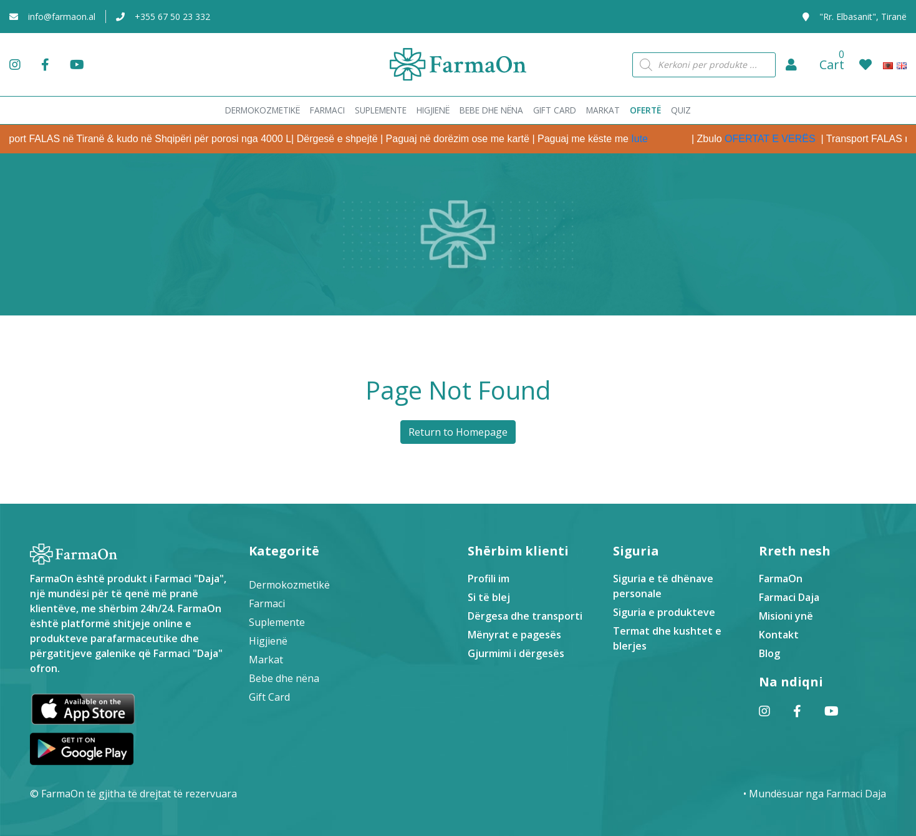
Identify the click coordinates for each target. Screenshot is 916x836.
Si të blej (489, 597)
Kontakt (779, 634)
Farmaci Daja (789, 597)
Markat (266, 659)
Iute (652, 138)
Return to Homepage (458, 432)
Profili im (488, 578)
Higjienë (268, 641)
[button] (791, 64)
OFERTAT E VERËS (783, 138)
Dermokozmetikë (289, 585)
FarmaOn (781, 578)
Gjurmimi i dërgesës (516, 653)
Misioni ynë (786, 616)
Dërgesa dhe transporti (525, 616)
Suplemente (277, 622)
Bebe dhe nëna (284, 678)
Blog (769, 653)
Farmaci (267, 603)
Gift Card (269, 697)
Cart (831, 64)
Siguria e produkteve (664, 612)
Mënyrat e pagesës (514, 634)
